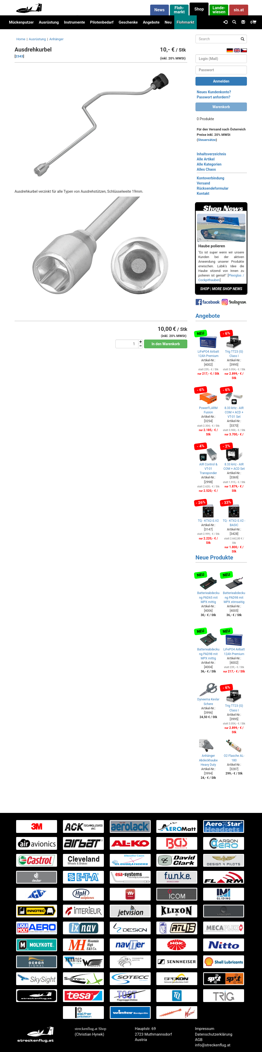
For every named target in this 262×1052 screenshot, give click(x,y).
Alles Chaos (206, 169)
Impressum (204, 1028)
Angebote (151, 22)
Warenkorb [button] (221, 107)
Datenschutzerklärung (213, 1034)
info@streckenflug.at (213, 1045)
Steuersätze (207, 140)
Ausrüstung (49, 22)
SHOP (204, 289)
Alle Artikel (206, 159)
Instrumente (74, 22)
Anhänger (56, 39)
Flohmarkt (185, 22)
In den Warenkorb (165, 344)
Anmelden (221, 81)
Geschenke (128, 22)
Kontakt (203, 193)
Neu (168, 22)
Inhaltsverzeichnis (211, 154)
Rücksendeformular (212, 188)
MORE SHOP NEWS (227, 289)
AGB (198, 1039)
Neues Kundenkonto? (214, 92)
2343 (19, 56)
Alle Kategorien (209, 164)
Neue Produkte (214, 557)
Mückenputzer (21, 22)
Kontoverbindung (210, 178)
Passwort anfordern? (213, 97)
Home (20, 39)
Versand (203, 183)
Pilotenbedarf (102, 22)
